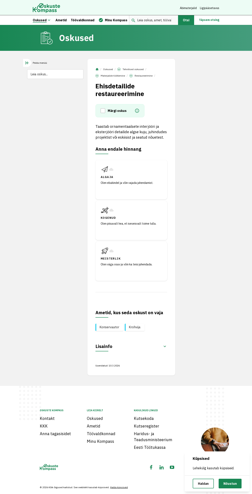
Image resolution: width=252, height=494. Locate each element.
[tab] (35, 64)
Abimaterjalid (188, 8)
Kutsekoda (144, 418)
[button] (104, 111)
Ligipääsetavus (209, 8)
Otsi (186, 21)
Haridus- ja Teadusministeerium (153, 436)
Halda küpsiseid (119, 487)
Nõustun (230, 484)
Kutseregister (146, 426)
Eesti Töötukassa (150, 447)
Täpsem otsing (209, 21)
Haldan (203, 484)
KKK (44, 426)
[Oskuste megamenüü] (49, 20)
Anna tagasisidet (55, 433)
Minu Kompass (100, 441)
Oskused (108, 70)
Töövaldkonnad (101, 433)
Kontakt (47, 418)
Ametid (93, 426)
